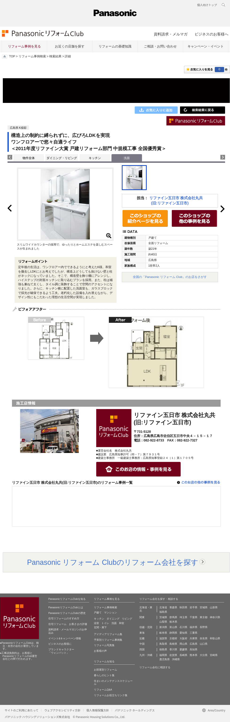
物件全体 (29, 158)
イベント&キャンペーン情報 (64, 638)
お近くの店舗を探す (69, 46)
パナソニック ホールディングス (135, 710)
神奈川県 (215, 617)
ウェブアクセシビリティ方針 (62, 710)
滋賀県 (163, 638)
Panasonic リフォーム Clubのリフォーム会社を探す (112, 562)
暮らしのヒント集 (104, 675)
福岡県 (163, 655)
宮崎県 (214, 655)
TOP (12, 56)
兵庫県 (193, 638)
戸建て (98, 612)
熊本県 (193, 655)
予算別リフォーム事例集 (108, 639)
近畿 (142, 638)
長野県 (203, 627)
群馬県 (173, 617)
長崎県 (183, 655)
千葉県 (193, 617)
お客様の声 (100, 650)
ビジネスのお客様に (60, 643)
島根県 (173, 643)
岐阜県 (163, 632)
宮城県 (203, 607)
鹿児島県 (164, 659)
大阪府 (183, 638)
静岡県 (173, 632)
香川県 (173, 649)
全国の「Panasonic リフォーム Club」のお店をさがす (170, 277)
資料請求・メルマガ (171, 34)
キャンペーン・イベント (206, 46)
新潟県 (163, 627)
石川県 (183, 627)
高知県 (193, 649)
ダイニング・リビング (61, 158)
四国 (142, 649)
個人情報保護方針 (97, 710)
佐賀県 (173, 655)
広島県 (193, 643)
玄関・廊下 (100, 627)
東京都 (203, 617)
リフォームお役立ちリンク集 (110, 695)
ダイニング (113, 618)
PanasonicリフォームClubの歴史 (67, 613)
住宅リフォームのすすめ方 (63, 618)
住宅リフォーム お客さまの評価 (67, 624)
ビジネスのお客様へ (211, 34)
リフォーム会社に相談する (154, 667)
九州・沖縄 (145, 655)
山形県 (214, 607)
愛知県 (183, 632)
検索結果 (55, 56)
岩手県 (193, 607)
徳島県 (163, 649)
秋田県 (183, 607)
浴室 (96, 623)
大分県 (203, 655)
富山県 (173, 627)
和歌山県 (215, 638)
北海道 (163, 607)
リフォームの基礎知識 (115, 46)
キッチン (95, 158)
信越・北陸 (145, 627)
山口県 (203, 643)
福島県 (163, 611)
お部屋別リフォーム (105, 669)
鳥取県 (163, 643)
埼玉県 (183, 617)
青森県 (173, 607)
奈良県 (203, 638)
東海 (142, 632)
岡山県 (183, 643)
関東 (142, 617)
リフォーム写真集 (104, 645)
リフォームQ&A (103, 689)
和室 (121, 623)
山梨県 (163, 621)
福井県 (193, 627)
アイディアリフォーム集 (108, 634)
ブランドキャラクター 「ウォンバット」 (61, 651)
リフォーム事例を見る (24, 46)
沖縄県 (176, 659)
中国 (142, 643)
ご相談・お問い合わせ (160, 46)
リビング (127, 618)
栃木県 (173, 621)
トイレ (105, 623)
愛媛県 (183, 649)
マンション (110, 612)
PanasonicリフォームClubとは (65, 607)
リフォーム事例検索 (32, 56)
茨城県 (163, 617)
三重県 (193, 632)
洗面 (114, 623)
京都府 (173, 638)
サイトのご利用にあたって (21, 710)
